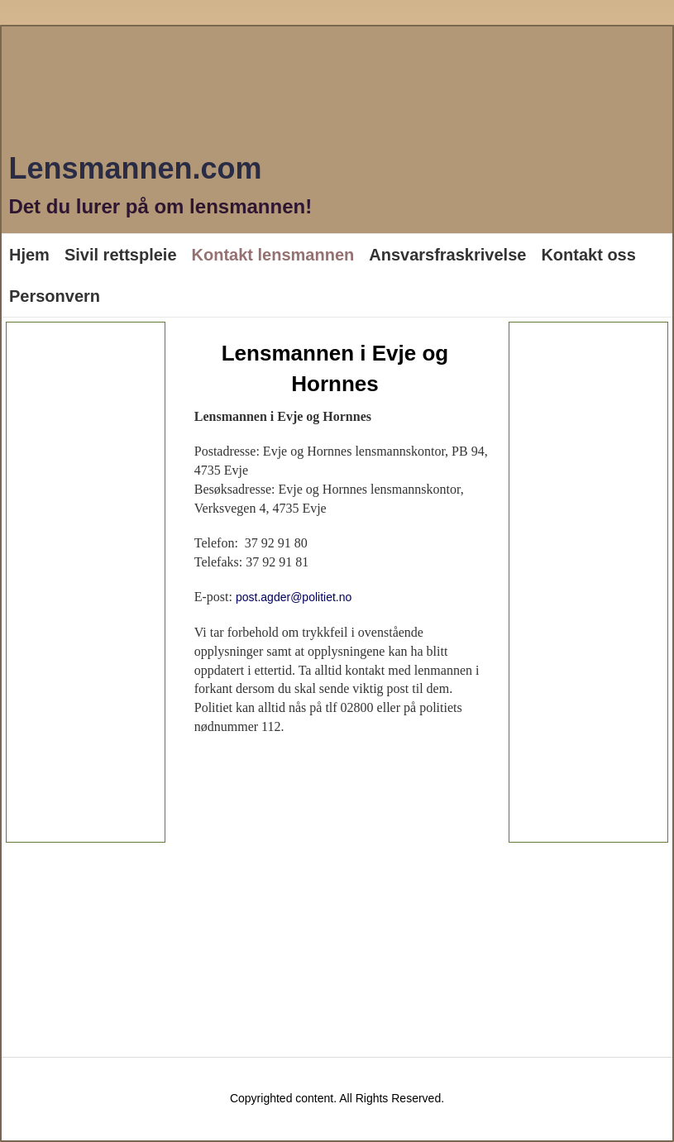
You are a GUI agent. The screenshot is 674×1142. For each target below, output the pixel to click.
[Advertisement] (85, 582)
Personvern (54, 296)
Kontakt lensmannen (273, 255)
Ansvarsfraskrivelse (447, 255)
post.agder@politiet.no (293, 597)
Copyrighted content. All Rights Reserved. (337, 1098)
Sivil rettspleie (121, 255)
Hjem (29, 255)
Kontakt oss (588, 255)
